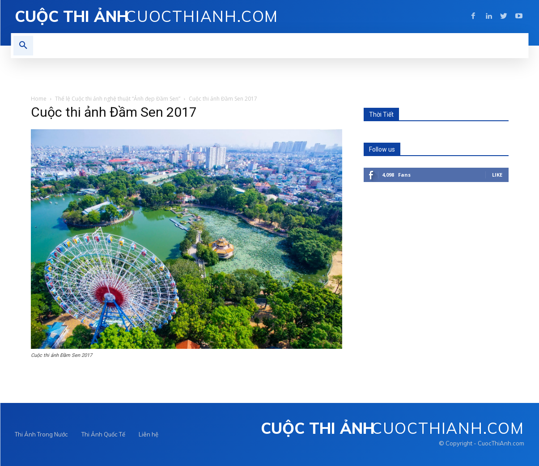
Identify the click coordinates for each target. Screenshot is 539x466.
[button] (23, 45)
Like (497, 174)
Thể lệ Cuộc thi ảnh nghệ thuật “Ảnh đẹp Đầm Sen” (117, 98)
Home (39, 98)
